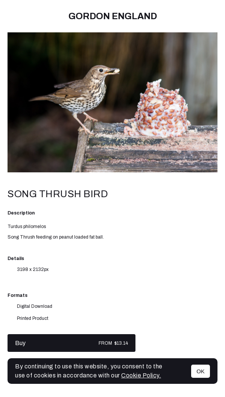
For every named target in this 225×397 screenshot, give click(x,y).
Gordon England (112, 16)
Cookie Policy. (141, 375)
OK (200, 371)
